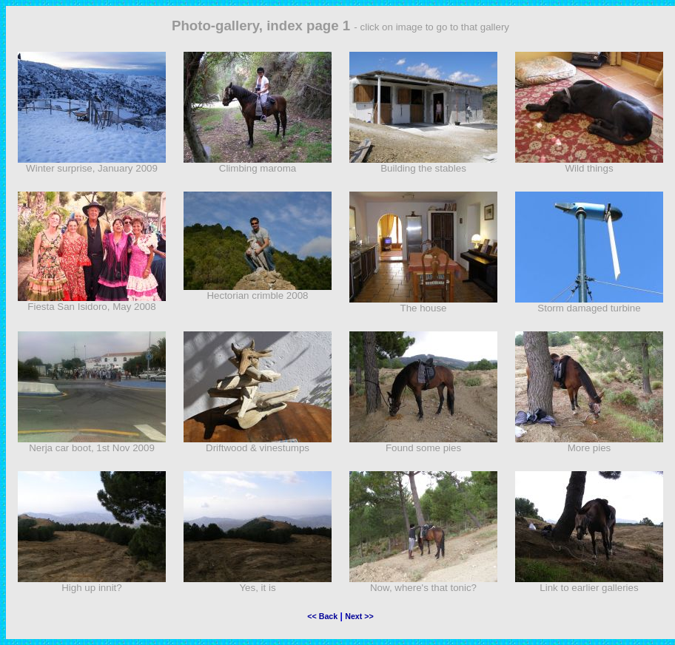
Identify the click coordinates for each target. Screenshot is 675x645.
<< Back (322, 616)
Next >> (359, 616)
